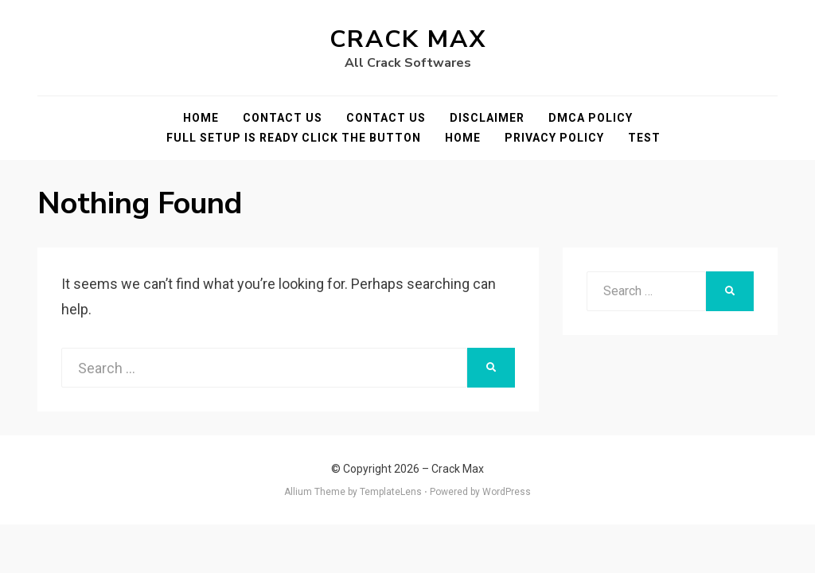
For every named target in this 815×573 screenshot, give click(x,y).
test (644, 137)
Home (201, 117)
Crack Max (408, 39)
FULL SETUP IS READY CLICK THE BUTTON (293, 137)
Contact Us (282, 117)
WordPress (506, 491)
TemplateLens (391, 491)
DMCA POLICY (590, 117)
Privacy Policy (554, 137)
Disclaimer (487, 117)
